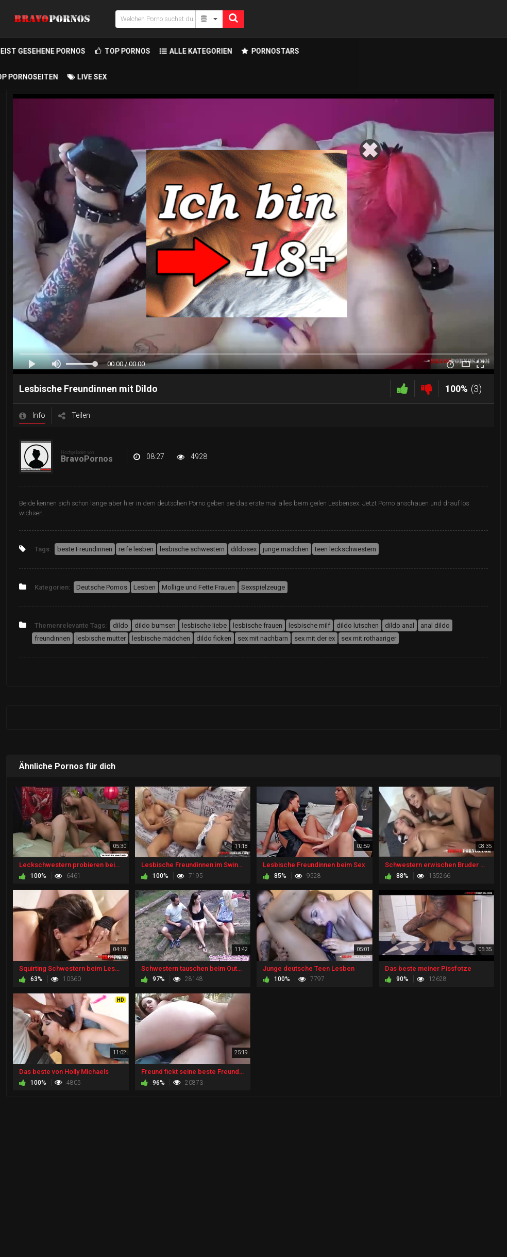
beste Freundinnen (84, 549)
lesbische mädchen (161, 638)
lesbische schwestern (192, 549)
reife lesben (136, 549)
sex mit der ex (314, 638)
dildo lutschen (357, 625)
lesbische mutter (101, 638)
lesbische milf (309, 625)
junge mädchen (286, 549)
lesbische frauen (257, 625)
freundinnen (52, 638)
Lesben (144, 587)
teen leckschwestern (345, 549)
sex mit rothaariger (368, 638)
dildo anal (399, 625)
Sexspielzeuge (263, 587)
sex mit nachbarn (263, 638)
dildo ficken (213, 638)
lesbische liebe (204, 625)
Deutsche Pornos (101, 587)
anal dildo (435, 625)
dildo (120, 625)
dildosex (244, 549)
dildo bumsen (155, 625)
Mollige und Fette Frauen (198, 587)
